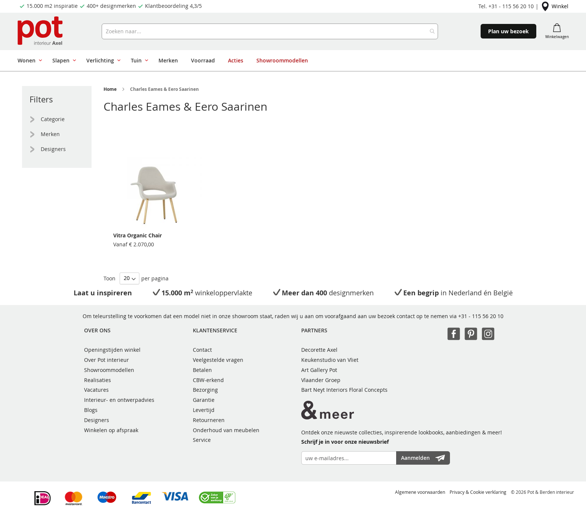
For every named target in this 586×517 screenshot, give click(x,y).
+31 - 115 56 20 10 (480, 316)
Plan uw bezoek (508, 31)
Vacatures (96, 389)
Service (202, 439)
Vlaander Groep (320, 380)
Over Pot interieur (106, 359)
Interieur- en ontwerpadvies (119, 399)
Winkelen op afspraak (111, 430)
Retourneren (209, 420)
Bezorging (205, 389)
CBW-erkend (208, 380)
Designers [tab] (53, 149)
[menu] (251, 60)
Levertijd (204, 409)
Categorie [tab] (53, 119)
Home (110, 89)
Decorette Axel (319, 349)
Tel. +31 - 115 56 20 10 (506, 6)
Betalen (202, 369)
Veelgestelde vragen (218, 359)
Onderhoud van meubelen (226, 430)
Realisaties (97, 380)
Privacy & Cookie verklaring (478, 492)
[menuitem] (28, 60)
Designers (96, 420)
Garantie (204, 399)
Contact (202, 349)
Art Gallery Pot (319, 369)
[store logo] (41, 31)
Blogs (91, 409)
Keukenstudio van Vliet (329, 359)
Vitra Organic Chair (137, 235)
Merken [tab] (50, 134)
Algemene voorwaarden (420, 492)
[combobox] (270, 31)
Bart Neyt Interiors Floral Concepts (344, 389)
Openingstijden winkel (112, 349)
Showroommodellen (109, 369)
